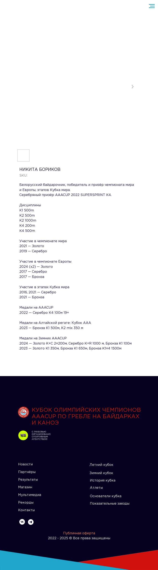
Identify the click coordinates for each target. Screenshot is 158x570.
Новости (25, 464)
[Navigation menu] (152, 6)
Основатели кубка (105, 496)
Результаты (28, 479)
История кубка (102, 480)
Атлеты (96, 487)
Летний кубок (101, 464)
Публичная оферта (79, 533)
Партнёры (27, 472)
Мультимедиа (29, 495)
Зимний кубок (101, 473)
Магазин (25, 487)
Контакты (26, 510)
